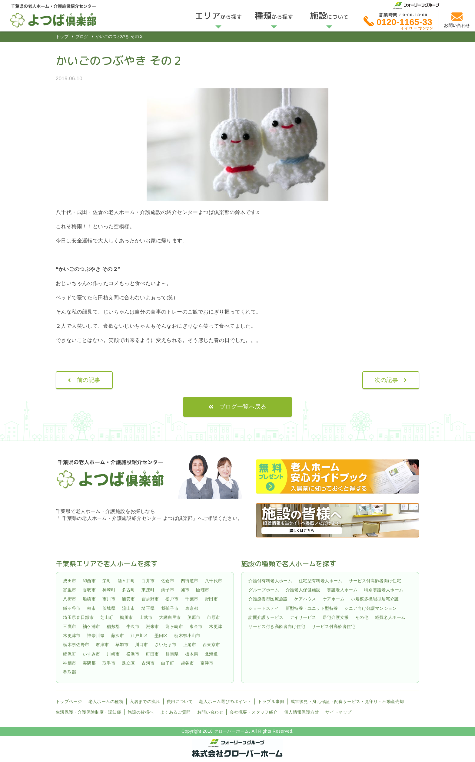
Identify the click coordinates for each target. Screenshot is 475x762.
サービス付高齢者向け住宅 (375, 580)
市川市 (108, 598)
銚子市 (167, 589)
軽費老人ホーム (390, 617)
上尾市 (189, 644)
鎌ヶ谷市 (72, 608)
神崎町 (108, 589)
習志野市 (150, 598)
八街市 (69, 598)
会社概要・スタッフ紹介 (253, 712)
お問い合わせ (210, 712)
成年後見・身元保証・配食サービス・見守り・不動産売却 (347, 701)
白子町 (167, 663)
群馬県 (171, 654)
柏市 (91, 608)
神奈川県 (96, 635)
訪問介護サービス (265, 617)
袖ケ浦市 (91, 626)
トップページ (69, 701)
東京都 (191, 608)
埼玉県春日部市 (78, 617)
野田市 (211, 598)
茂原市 (193, 617)
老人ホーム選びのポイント (225, 701)
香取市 (89, 589)
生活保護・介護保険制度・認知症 (88, 712)
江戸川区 (139, 635)
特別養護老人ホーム (384, 589)
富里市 (69, 589)
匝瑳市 (202, 589)
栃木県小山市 (187, 635)
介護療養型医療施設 (268, 598)
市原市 (213, 617)
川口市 (141, 644)
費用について (180, 701)
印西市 (89, 580)
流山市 (128, 608)
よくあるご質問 (175, 712)
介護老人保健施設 (303, 589)
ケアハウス (305, 598)
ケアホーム (333, 598)
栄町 (106, 580)
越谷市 (187, 663)
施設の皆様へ (141, 712)
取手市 (108, 663)
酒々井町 (126, 580)
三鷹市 (69, 626)
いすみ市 (91, 654)
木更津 (215, 626)
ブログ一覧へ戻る (243, 406)
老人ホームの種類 (105, 701)
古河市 (147, 663)
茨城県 (108, 608)
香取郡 (69, 672)
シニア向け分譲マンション (370, 608)
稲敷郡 (113, 626)
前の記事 (89, 380)
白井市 (147, 580)
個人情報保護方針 (301, 712)
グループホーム (263, 589)
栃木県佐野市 (76, 644)
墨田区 (161, 635)
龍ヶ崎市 (174, 626)
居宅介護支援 (336, 617)
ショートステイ (263, 608)
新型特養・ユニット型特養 (312, 608)
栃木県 (191, 654)
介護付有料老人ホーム (270, 580)
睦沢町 (69, 654)
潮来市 (152, 626)
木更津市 (72, 635)
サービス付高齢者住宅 (333, 626)
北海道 (211, 654)
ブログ (81, 36)
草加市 (121, 644)
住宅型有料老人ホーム (320, 580)
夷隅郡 (89, 663)
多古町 (128, 589)
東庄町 (147, 589)
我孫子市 (170, 608)
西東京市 (211, 644)
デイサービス (303, 617)
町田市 (152, 654)
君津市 (102, 644)
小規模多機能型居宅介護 (375, 598)
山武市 (145, 617)
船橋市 (89, 598)
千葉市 (191, 598)
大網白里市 (170, 617)
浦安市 (128, 598)
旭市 (185, 589)
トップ (62, 36)
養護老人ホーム (342, 589)
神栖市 (69, 663)
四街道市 (189, 580)
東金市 (196, 626)
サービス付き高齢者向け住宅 (276, 626)
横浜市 (132, 654)
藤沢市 (117, 635)
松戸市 (171, 598)
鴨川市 (126, 617)
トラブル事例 (271, 701)
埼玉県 (147, 608)
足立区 (128, 663)
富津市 (207, 663)
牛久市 (132, 626)
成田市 (69, 580)
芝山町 (106, 617)
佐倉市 (167, 580)
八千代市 (213, 580)
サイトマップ (338, 712)
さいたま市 (165, 644)
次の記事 (386, 380)
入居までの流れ (145, 701)
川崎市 (113, 654)
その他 (361, 617)
